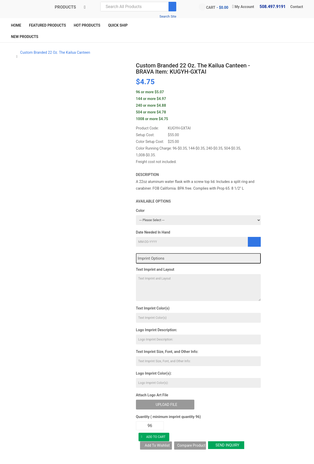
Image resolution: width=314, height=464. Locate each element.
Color (140, 210)
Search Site (167, 16)
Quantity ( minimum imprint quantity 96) (168, 417)
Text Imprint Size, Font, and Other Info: (167, 352)
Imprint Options (151, 258)
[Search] (172, 6)
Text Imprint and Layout (155, 269)
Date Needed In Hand (153, 232)
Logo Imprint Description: (156, 330)
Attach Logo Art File (152, 395)
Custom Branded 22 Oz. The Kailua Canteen (55, 52)
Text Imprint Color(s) (153, 308)
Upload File (166, 405)
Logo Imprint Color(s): (154, 373)
